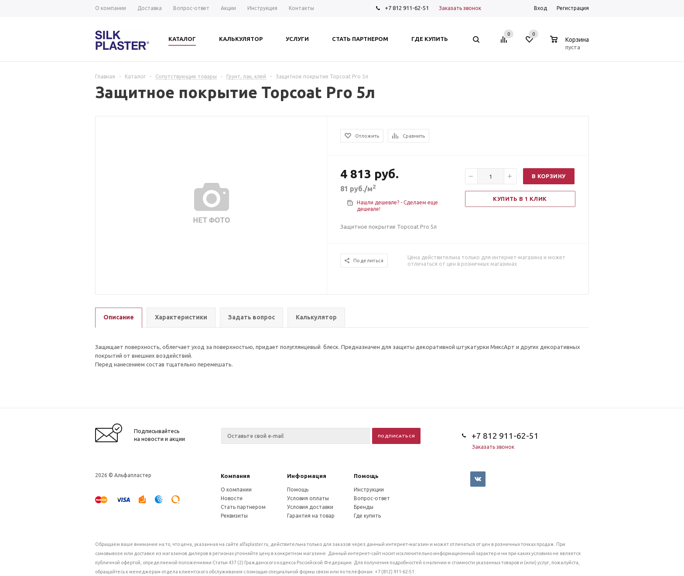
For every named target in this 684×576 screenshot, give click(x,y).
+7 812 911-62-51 (407, 8)
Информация (306, 476)
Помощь (366, 476)
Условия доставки (310, 507)
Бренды (363, 507)
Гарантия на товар (311, 515)
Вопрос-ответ (372, 498)
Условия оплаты (308, 498)
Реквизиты (234, 515)
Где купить (367, 515)
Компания (235, 476)
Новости (232, 498)
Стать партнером (243, 507)
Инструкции (369, 489)
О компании (236, 489)
